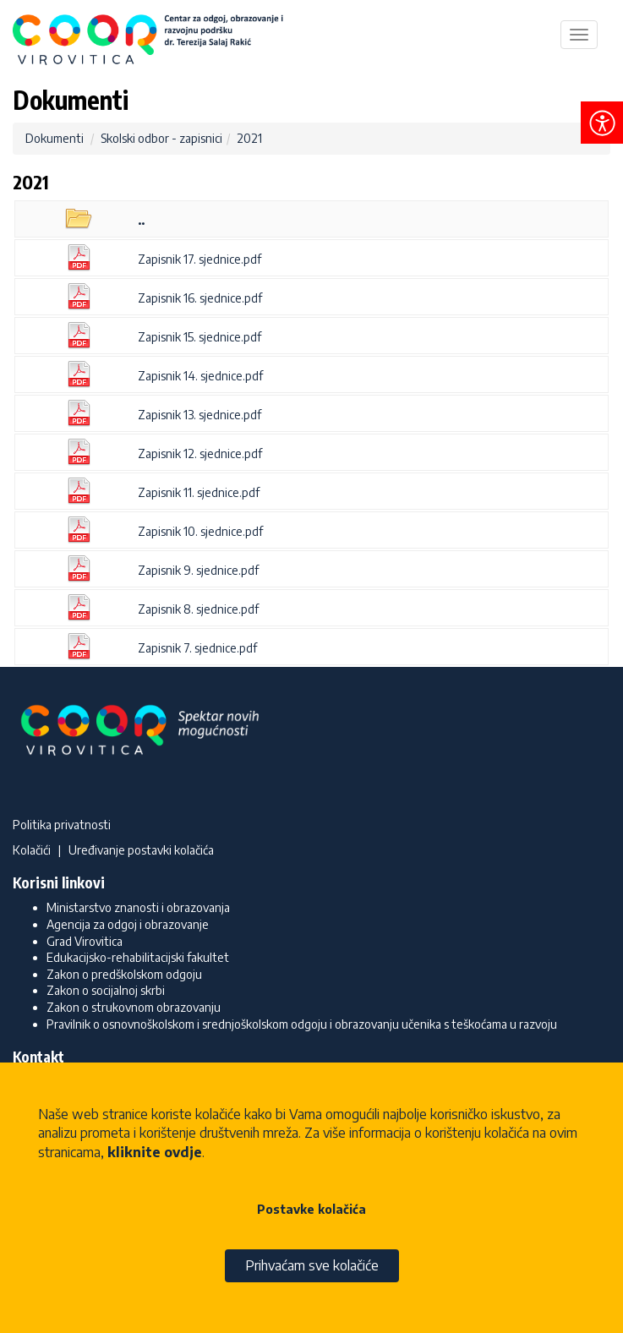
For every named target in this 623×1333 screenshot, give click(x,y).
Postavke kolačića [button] (311, 1209)
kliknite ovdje (154, 1152)
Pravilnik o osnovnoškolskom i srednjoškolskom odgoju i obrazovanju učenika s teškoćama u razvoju (301, 1024)
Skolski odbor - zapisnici (161, 138)
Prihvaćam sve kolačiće (312, 1265)
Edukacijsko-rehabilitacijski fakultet (137, 957)
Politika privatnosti (62, 824)
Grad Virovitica (84, 941)
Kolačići (32, 850)
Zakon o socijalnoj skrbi (105, 990)
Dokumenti (54, 138)
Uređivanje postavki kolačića (141, 850)
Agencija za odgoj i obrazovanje (127, 924)
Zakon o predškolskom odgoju (124, 974)
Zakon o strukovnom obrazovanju (133, 1007)
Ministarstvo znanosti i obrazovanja (138, 907)
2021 (249, 138)
